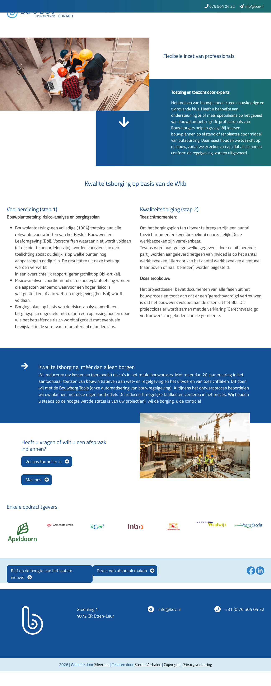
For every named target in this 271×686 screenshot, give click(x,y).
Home (63, 21)
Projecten (191, 21)
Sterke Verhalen (148, 664)
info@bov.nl (252, 6)
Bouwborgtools (113, 21)
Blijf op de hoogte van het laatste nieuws (41, 574)
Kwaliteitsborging (155, 21)
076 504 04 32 (220, 6)
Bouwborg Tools (74, 387)
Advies (83, 21)
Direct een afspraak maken (122, 570)
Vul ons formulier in (43, 461)
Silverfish (101, 664)
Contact (65, 31)
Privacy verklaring (197, 664)
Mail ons (33, 479)
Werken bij (241, 21)
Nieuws (216, 21)
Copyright (172, 664)
